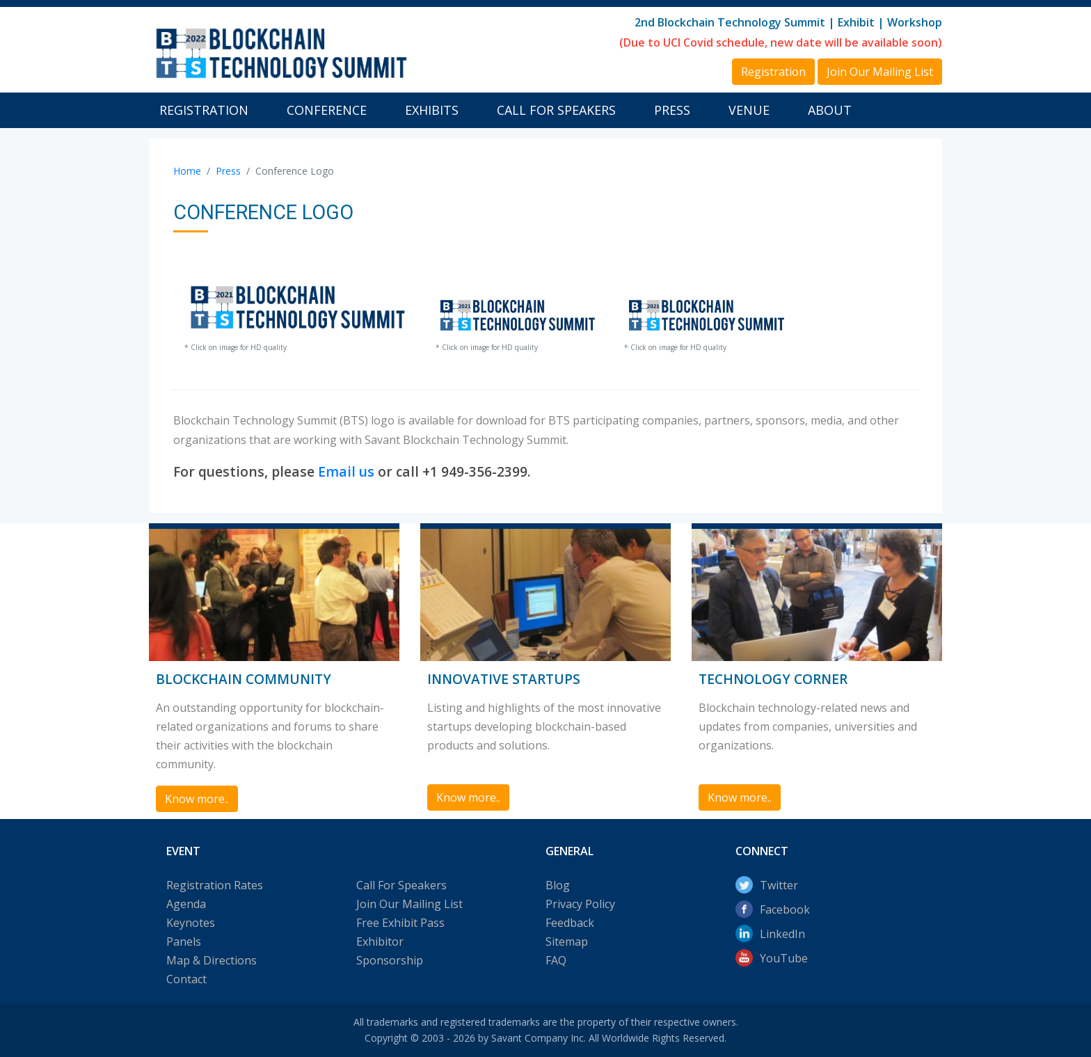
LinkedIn (782, 933)
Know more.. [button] (197, 798)
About (830, 110)
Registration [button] (773, 71)
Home (187, 170)
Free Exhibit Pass (400, 922)
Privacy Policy (580, 904)
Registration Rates (214, 885)
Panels (183, 941)
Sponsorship (389, 960)
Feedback (570, 922)
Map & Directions (211, 960)
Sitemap (567, 941)
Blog (558, 885)
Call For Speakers (556, 110)
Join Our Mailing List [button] (880, 71)
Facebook (785, 909)
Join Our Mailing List (409, 904)
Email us (346, 471)
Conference (327, 110)
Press (672, 110)
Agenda (186, 904)
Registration (203, 110)
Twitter (779, 885)
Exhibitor (380, 941)
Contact (186, 979)
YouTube (784, 958)
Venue (749, 110)
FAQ (556, 960)
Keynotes (190, 922)
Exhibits (432, 110)
